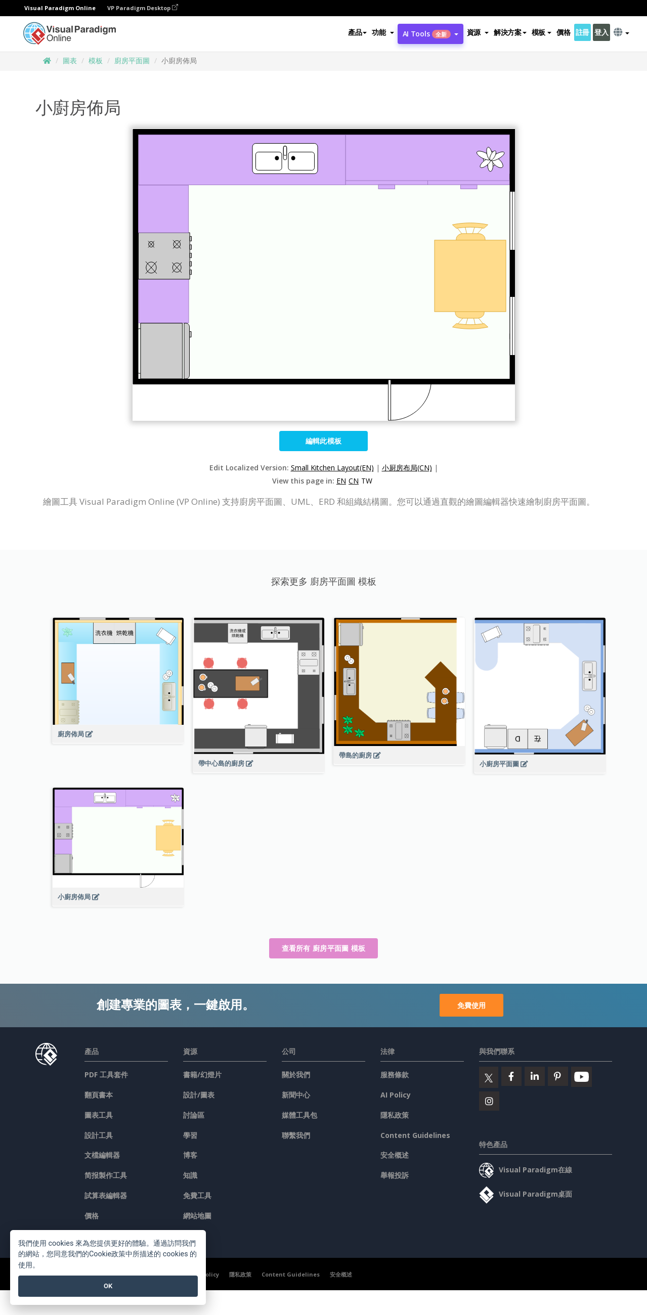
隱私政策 (394, 1115)
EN (341, 481)
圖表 (70, 60)
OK (108, 1286)
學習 (190, 1135)
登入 (601, 32)
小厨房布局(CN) (407, 467)
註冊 (582, 32)
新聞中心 (296, 1095)
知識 (190, 1175)
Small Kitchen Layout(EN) (332, 467)
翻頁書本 (98, 1095)
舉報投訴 (394, 1175)
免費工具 (197, 1195)
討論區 (193, 1115)
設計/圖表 (198, 1095)
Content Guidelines (415, 1135)
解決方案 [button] (510, 32)
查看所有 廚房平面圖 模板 (324, 948)
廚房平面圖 (132, 60)
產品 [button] (357, 32)
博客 (190, 1155)
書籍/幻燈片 (202, 1074)
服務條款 (394, 1074)
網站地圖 (197, 1215)
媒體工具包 (299, 1115)
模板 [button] (541, 32)
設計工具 (98, 1135)
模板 (96, 60)
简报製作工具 (105, 1175)
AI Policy (395, 1095)
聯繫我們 (296, 1135)
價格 (563, 32)
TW (366, 481)
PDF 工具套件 (106, 1074)
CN (354, 481)
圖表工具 (98, 1115)
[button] (382, 32)
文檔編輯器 (102, 1155)
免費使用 (471, 1005)
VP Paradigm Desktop (142, 8)
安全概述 (394, 1155)
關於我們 (296, 1074)
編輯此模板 (324, 441)
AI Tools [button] (430, 33)
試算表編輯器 (105, 1195)
